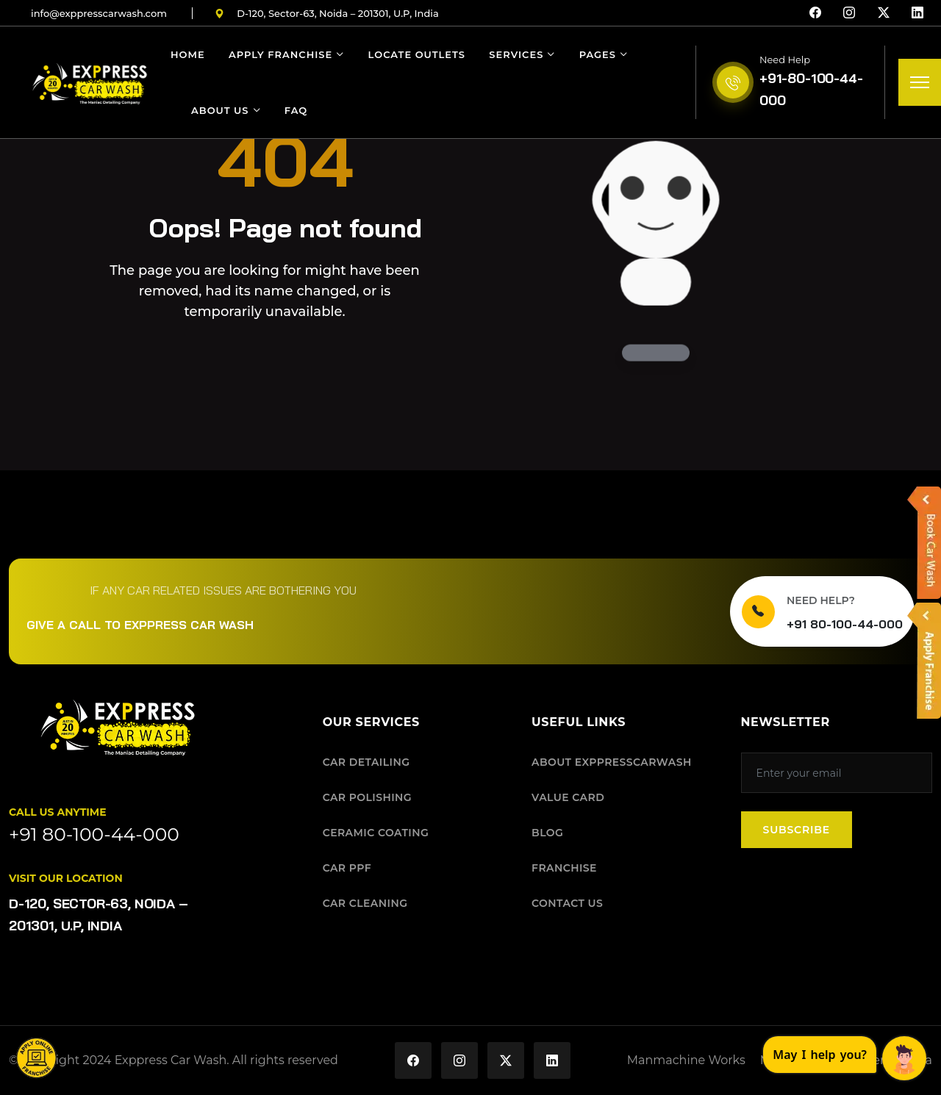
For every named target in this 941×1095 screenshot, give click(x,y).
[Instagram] (849, 13)
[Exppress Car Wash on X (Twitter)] (505, 1060)
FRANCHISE (564, 868)
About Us (220, 110)
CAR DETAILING (366, 762)
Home (188, 54)
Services (516, 54)
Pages (597, 54)
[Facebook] (815, 13)
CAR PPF (347, 868)
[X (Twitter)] (884, 13)
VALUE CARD (568, 797)
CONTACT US (567, 903)
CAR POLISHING (367, 797)
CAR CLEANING (365, 903)
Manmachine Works (686, 1060)
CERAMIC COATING (376, 832)
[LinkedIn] (917, 13)
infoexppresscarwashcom (99, 13)
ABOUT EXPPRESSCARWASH (612, 762)
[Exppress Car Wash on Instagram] (459, 1060)
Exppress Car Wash (171, 1060)
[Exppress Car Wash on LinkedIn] (552, 1060)
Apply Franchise (280, 54)
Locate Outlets (416, 54)
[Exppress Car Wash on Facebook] (413, 1060)
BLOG (547, 832)
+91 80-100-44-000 (845, 624)
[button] (37, 1058)
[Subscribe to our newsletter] (836, 773)
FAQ (296, 110)
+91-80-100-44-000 (810, 89)
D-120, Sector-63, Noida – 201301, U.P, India (327, 13)
